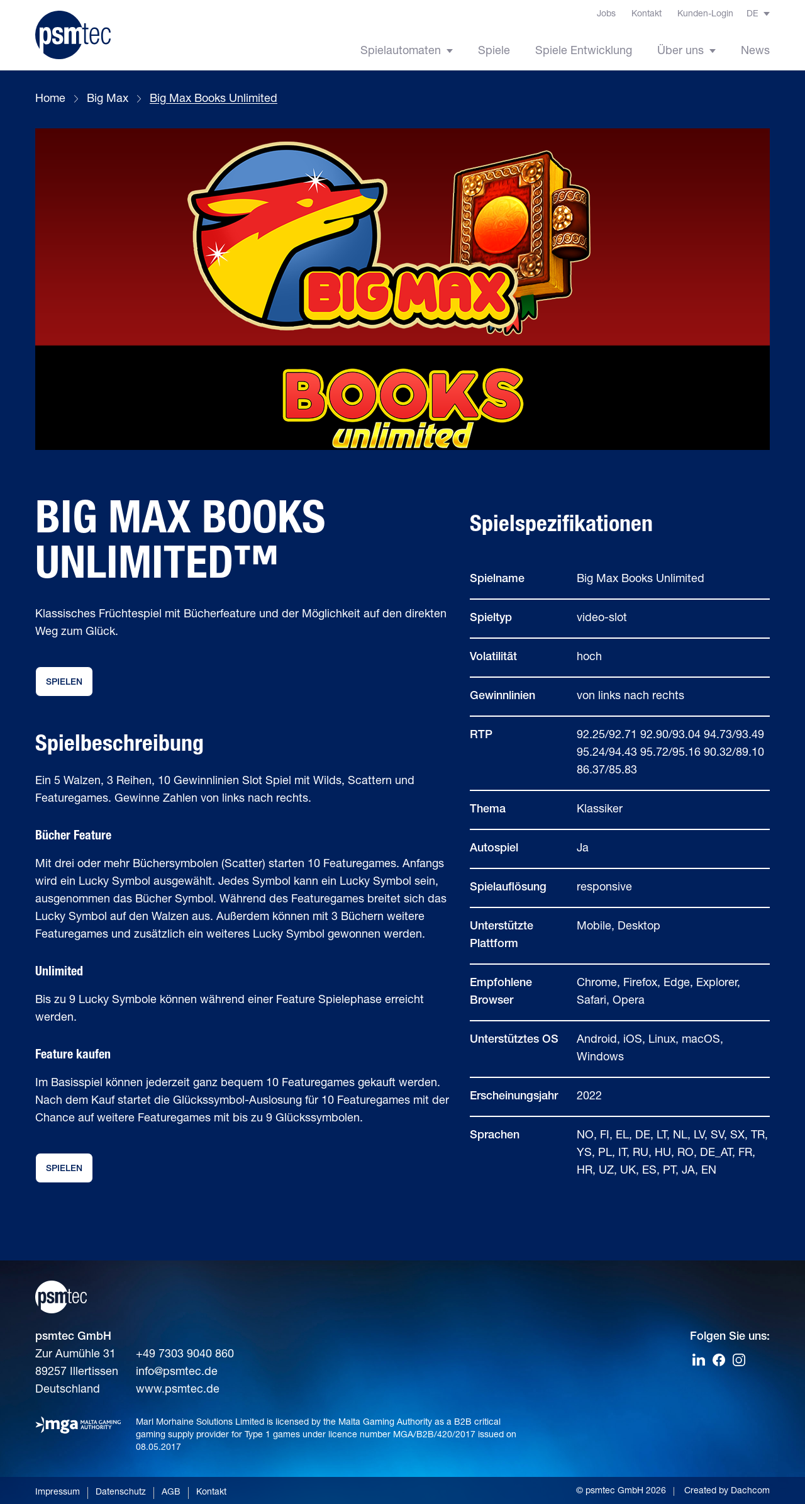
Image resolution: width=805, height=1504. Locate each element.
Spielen (64, 682)
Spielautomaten (406, 51)
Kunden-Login (705, 14)
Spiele (494, 51)
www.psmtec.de (177, 1390)
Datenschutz (121, 1492)
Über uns (686, 51)
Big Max (107, 99)
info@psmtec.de (177, 1372)
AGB (171, 1492)
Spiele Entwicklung (583, 51)
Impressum (57, 1492)
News (755, 51)
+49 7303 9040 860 (185, 1355)
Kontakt (646, 14)
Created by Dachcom (727, 1491)
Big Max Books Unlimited (213, 99)
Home (50, 99)
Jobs (606, 14)
